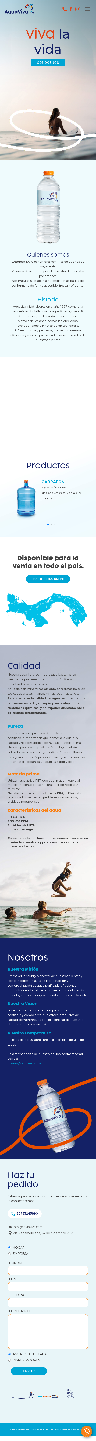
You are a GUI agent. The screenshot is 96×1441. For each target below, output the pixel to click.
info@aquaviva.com (26, 1227)
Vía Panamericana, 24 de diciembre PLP (41, 1233)
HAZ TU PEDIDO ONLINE (48, 579)
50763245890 (24, 1214)
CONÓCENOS (48, 63)
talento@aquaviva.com (24, 1063)
